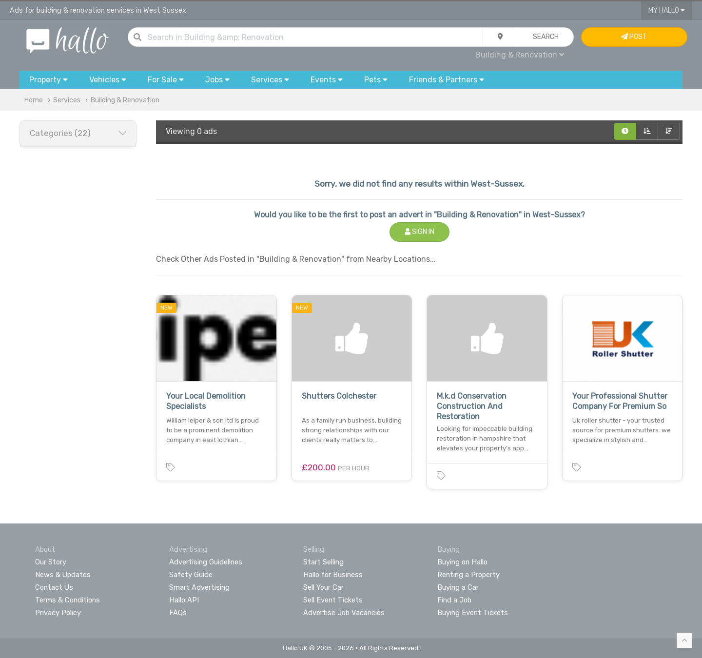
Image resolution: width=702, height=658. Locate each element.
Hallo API (184, 600)
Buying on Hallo (462, 562)
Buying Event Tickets (472, 612)
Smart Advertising (199, 587)
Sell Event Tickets (333, 600)
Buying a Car (458, 587)
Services (66, 100)
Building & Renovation (519, 54)
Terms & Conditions (67, 600)
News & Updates (63, 574)
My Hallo (666, 10)
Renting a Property (468, 574)
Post (634, 37)
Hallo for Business (333, 574)
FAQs (178, 612)
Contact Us (54, 587)
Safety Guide (191, 574)
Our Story (50, 562)
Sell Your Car (323, 587)
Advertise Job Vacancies (344, 612)
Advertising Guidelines (205, 562)
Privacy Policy (58, 612)
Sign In (419, 232)
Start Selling (323, 562)
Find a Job (454, 600)
